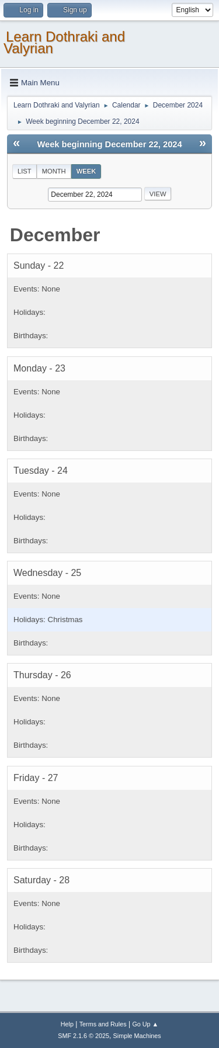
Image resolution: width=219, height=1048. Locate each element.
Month (54, 171)
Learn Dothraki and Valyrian (64, 42)
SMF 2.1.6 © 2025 (83, 1035)
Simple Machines (137, 1035)
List (25, 171)
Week (86, 171)
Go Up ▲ (145, 1024)
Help (67, 1024)
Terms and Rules (103, 1024)
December (55, 234)
